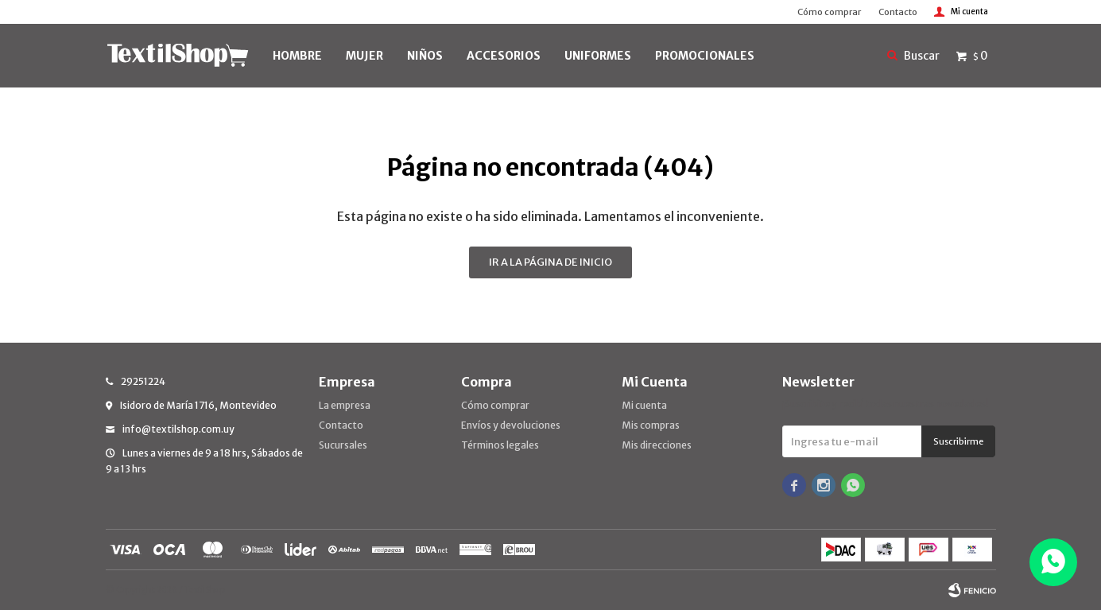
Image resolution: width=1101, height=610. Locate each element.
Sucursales (343, 445)
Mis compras (651, 425)
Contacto (897, 11)
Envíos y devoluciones (510, 425)
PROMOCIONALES (704, 56)
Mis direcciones (657, 445)
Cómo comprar (829, 11)
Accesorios (504, 56)
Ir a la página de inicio (550, 262)
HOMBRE (297, 56)
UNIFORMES (597, 56)
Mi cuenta (644, 405)
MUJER (364, 56)
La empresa (344, 405)
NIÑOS (425, 56)
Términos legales (500, 445)
